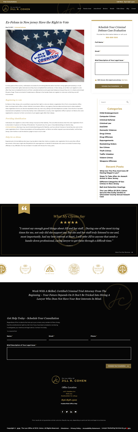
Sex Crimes (105, 147)
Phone (94, 336)
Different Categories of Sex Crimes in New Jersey (112, 183)
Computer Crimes (107, 116)
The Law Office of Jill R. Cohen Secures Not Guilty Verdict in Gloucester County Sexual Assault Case (115, 194)
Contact (133, 8)
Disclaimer (65, 428)
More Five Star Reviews (124, 252)
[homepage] (16, 8)
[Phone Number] (110, 338)
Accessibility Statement (91, 428)
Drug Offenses (106, 137)
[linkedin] (71, 412)
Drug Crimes (105, 134)
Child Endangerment (109, 113)
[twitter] (67, 412)
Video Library (120, 8)
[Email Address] (112, 53)
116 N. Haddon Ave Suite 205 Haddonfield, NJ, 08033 (69, 394)
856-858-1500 (129, 2)
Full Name (99, 42)
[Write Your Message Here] (112, 68)
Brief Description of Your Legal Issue (109, 60)
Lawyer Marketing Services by (116, 428)
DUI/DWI (104, 127)
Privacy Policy (76, 428)
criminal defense (11, 127)
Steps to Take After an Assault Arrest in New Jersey (113, 177)
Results (112, 8)
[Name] (112, 44)
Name (10, 336)
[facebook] (62, 412)
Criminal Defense (20, 27)
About (79, 8)
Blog (127, 8)
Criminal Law (105, 123)
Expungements (106, 140)
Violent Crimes (106, 158)
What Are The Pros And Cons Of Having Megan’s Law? (114, 172)
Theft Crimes (105, 151)
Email (98, 51)
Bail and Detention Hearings (112, 187)
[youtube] (75, 412)
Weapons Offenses (108, 161)
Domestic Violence (108, 130)
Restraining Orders (108, 144)
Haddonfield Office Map (69, 403)
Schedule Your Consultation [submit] (112, 86)
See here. (125, 80)
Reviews (105, 8)
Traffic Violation (107, 154)
